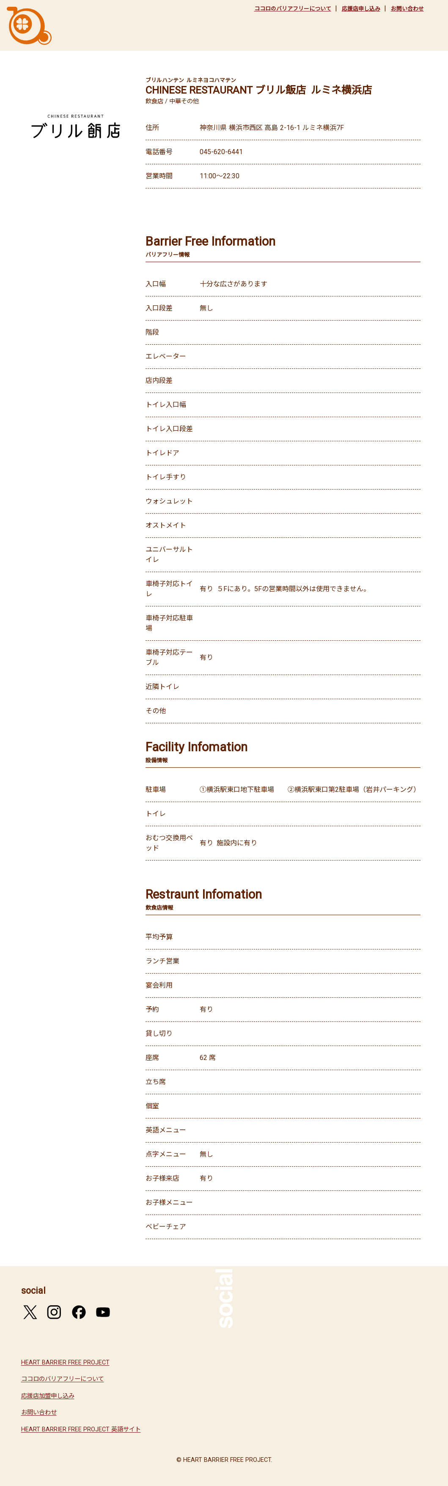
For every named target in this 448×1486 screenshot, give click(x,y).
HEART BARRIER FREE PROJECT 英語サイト (81, 1429)
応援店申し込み (361, 9)
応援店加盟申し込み (47, 1396)
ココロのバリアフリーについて (292, 9)
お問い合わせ (407, 9)
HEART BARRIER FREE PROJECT (65, 1362)
